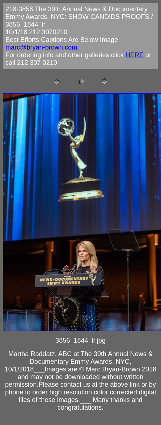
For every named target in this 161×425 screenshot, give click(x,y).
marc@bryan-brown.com (41, 47)
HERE (134, 55)
